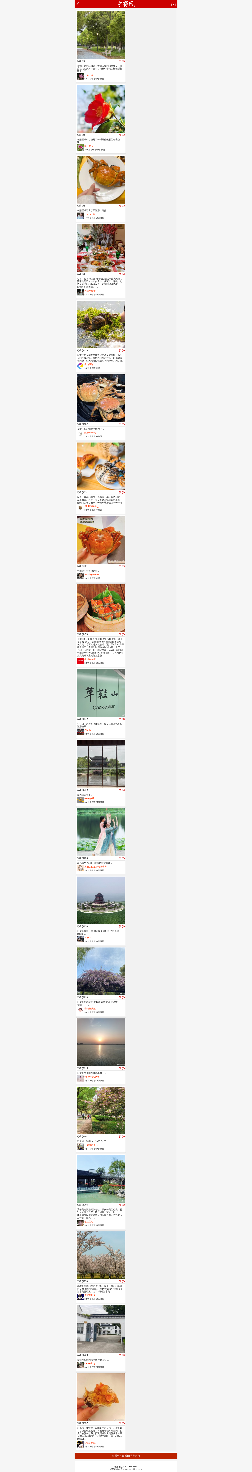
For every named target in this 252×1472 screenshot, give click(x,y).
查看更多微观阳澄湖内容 (126, 1455)
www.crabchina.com (132, 1469)
